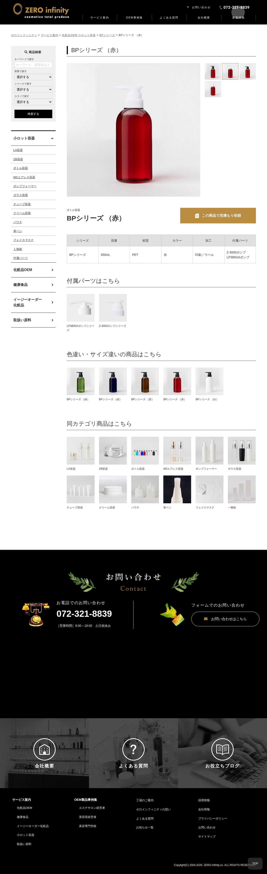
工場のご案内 (145, 805)
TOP (255, 863)
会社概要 (204, 17)
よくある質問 (169, 17)
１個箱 (17, 249)
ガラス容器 (20, 195)
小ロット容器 (25, 840)
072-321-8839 (84, 614)
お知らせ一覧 (145, 832)
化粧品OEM (22, 270)
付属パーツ (20, 258)
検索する (33, 113)
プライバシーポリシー (212, 823)
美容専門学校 (87, 830)
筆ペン (17, 231)
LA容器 (18, 150)
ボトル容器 (20, 168)
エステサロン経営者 (92, 812)
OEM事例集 (134, 17)
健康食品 (20, 285)
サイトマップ (207, 841)
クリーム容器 (22, 213)
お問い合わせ (201, 7)
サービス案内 (99, 17)
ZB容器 (18, 159)
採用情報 (204, 805)
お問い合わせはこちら (209, 619)
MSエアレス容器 (24, 177)
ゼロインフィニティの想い (153, 814)
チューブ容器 (22, 204)
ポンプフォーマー (24, 186)
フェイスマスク (23, 240)
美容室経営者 (87, 821)
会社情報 (204, 814)
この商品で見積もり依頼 (221, 215)
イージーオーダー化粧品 (27, 302)
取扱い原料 (22, 320)
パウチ (17, 222)
